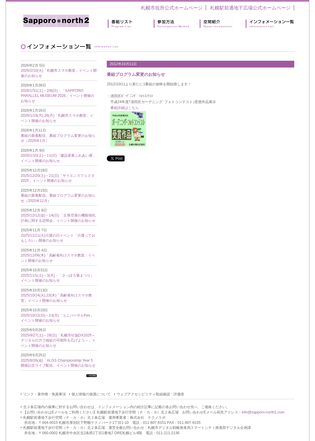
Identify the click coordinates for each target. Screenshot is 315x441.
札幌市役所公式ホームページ (172, 7)
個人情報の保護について (91, 394)
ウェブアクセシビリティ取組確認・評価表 (150, 394)
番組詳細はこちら (124, 108)
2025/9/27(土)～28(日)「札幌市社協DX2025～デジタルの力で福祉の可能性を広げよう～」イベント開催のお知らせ (58, 340)
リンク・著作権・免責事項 (44, 394)
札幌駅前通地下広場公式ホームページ (250, 7)
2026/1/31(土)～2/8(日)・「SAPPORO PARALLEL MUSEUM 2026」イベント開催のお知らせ (57, 96)
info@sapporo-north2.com (263, 412)
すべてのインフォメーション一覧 (91, 375)
